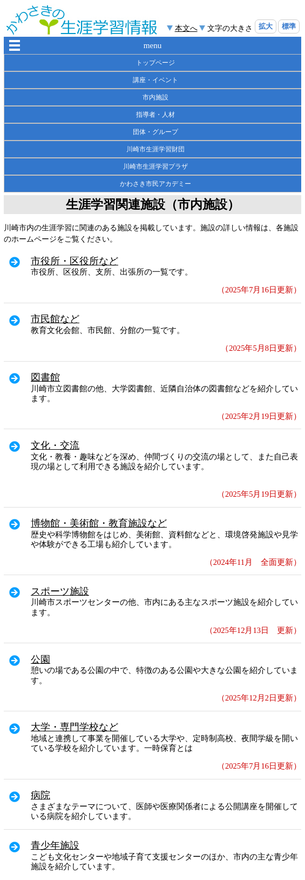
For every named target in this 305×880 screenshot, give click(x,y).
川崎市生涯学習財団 (155, 149)
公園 (40, 659)
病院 (40, 795)
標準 (289, 26)
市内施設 (155, 97)
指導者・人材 (155, 114)
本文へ (186, 28)
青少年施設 (55, 845)
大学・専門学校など (74, 727)
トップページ (155, 62)
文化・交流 (55, 445)
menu (153, 45)
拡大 (266, 26)
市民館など (55, 319)
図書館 (45, 377)
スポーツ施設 (60, 591)
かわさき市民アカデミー (155, 184)
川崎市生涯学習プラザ (155, 166)
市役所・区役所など (74, 261)
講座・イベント (155, 80)
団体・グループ (155, 132)
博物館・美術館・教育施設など (99, 523)
